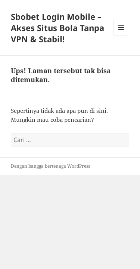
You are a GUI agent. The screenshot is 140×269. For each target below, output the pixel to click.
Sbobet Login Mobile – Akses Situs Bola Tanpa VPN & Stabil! (57, 27)
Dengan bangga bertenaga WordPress (50, 166)
